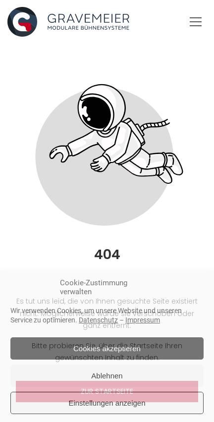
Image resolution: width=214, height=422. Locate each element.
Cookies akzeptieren (107, 348)
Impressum (142, 320)
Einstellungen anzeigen (106, 403)
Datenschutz (98, 320)
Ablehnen (106, 375)
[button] (196, 22)
